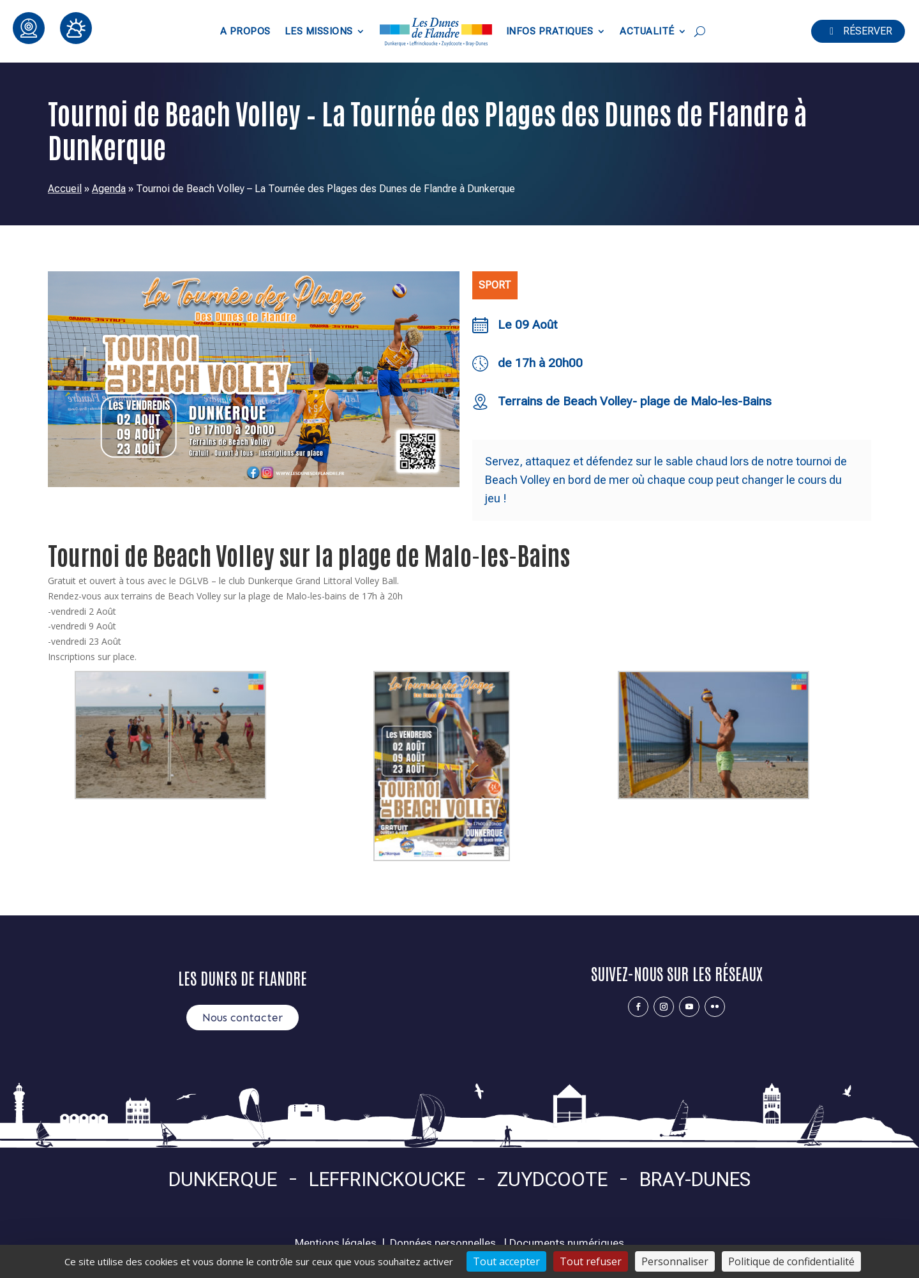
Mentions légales (336, 1243)
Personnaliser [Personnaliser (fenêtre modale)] (674, 1261)
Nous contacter (242, 1017)
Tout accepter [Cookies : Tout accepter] (506, 1261)
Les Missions (319, 31)
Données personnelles (443, 1243)
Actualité (647, 31)
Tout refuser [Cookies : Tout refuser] (591, 1261)
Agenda (109, 189)
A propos (245, 31)
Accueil (65, 189)
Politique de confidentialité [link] (791, 1261)
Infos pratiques (550, 31)
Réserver (867, 31)
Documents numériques (566, 1243)
